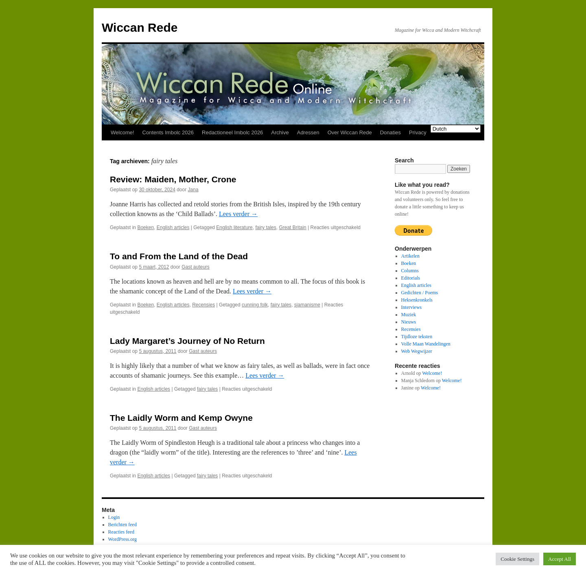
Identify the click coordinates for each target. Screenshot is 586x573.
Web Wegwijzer (416, 351)
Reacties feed (121, 532)
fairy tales (265, 227)
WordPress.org (122, 539)
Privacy (417, 132)
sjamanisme (307, 305)
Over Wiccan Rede (350, 132)
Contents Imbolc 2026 (168, 132)
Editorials (410, 278)
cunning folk (255, 305)
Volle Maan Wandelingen (425, 344)
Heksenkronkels (417, 300)
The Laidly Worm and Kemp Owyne (181, 417)
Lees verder (238, 213)
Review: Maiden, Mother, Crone (173, 179)
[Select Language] (456, 129)
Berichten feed (122, 524)
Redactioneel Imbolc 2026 (232, 132)
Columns (410, 270)
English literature (234, 227)
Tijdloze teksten (417, 336)
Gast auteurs (195, 267)
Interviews (411, 307)
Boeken (145, 227)
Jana (193, 189)
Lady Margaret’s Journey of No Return (187, 341)
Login (114, 517)
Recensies (203, 305)
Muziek (408, 314)
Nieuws (408, 322)
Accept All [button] (559, 559)
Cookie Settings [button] (517, 559)
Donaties (390, 132)
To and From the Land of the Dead (179, 256)
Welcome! (122, 132)
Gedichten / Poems (419, 292)
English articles (173, 227)
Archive (280, 132)
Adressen (308, 132)
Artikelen (410, 256)
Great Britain (292, 227)
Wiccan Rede (139, 27)
